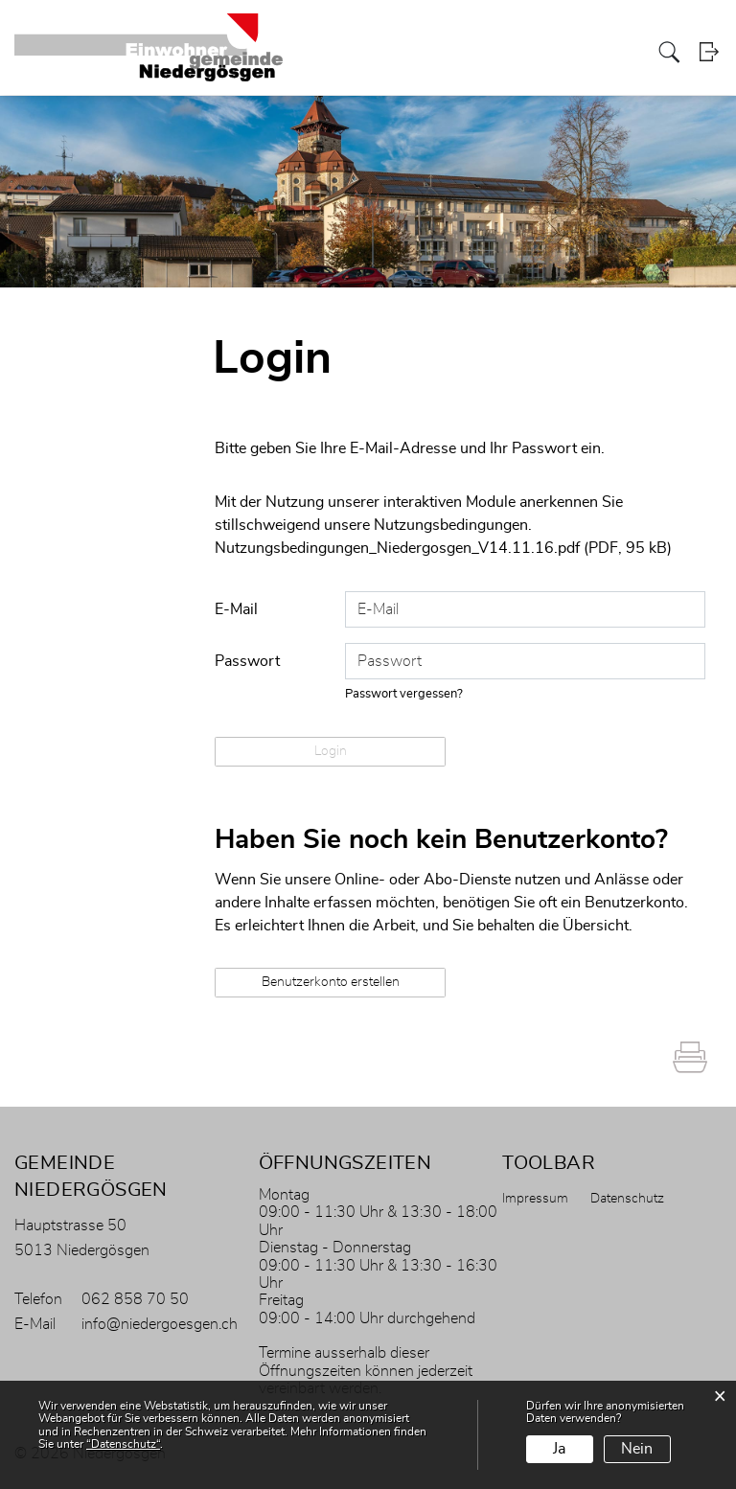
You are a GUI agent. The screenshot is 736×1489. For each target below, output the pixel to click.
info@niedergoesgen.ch (159, 1323)
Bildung (519, 51)
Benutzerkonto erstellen (331, 981)
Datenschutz (627, 1197)
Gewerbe (574, 51)
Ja (559, 1448)
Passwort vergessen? (404, 693)
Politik (472, 51)
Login (710, 52)
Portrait (355, 51)
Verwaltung (415, 51)
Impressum (535, 1197)
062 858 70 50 (135, 1298)
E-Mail (236, 608)
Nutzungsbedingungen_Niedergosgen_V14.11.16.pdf (397, 548)
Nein (637, 1448)
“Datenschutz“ (123, 1444)
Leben (625, 51)
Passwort (247, 660)
